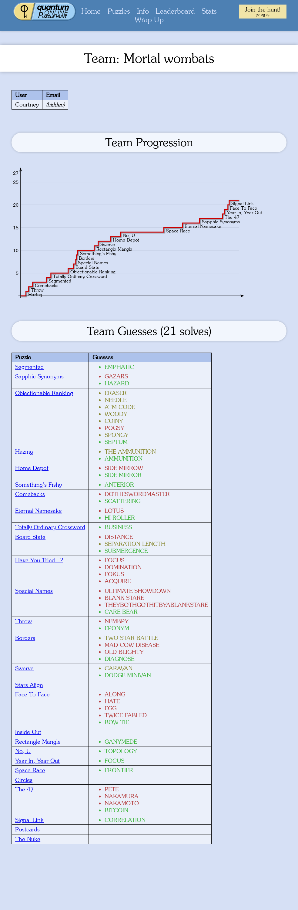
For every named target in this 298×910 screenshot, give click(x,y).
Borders (25, 637)
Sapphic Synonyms (39, 376)
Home (91, 11)
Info (143, 11)
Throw (23, 621)
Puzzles (119, 11)
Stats (209, 11)
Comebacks (30, 494)
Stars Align (29, 685)
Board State (30, 536)
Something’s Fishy (38, 484)
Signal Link (29, 820)
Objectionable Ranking (44, 393)
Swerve (24, 668)
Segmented (29, 367)
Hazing (24, 451)
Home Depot (32, 468)
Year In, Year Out (37, 760)
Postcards (27, 829)
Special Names (34, 590)
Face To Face (32, 694)
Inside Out (28, 732)
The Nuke (27, 839)
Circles (23, 779)
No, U (23, 751)
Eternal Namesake (38, 510)
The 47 (24, 789)
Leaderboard (175, 11)
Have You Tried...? (39, 560)
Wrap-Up (149, 19)
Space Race (30, 770)
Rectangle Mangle (38, 741)
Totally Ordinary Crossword (50, 527)
